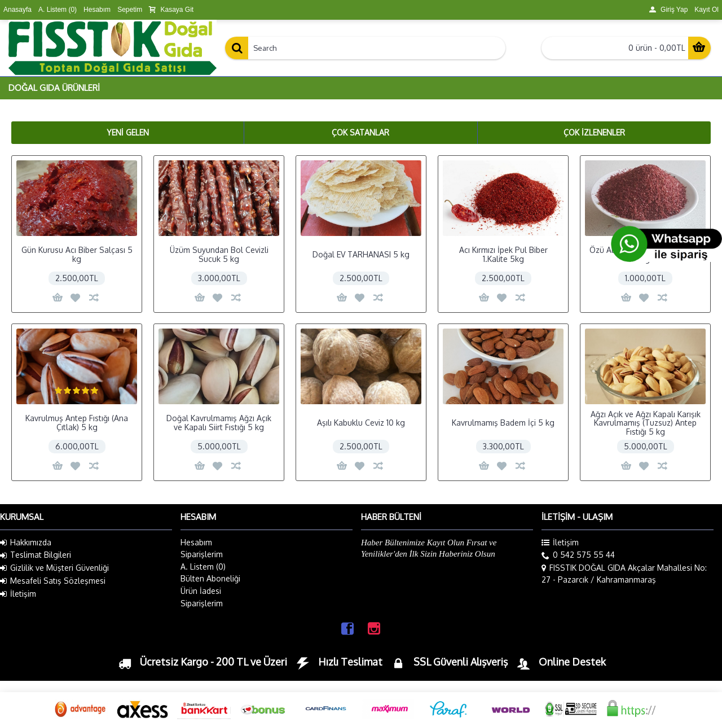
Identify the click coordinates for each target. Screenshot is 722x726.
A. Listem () (203, 566)
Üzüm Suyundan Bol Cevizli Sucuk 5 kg (219, 254)
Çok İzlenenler (594, 132)
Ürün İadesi (200, 591)
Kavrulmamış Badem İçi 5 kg (503, 422)
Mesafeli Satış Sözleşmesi (52, 581)
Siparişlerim (201, 554)
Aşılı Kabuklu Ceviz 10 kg (361, 422)
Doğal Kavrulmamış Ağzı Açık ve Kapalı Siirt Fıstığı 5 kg (218, 422)
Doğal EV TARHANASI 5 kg (361, 254)
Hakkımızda (25, 542)
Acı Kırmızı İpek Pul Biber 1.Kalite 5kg (503, 254)
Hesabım (196, 542)
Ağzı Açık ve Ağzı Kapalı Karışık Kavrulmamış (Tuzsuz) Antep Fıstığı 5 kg (646, 422)
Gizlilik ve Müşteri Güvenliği (54, 568)
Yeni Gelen (128, 132)
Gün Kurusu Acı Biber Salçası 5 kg (77, 254)
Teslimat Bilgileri (35, 555)
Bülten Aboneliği (210, 578)
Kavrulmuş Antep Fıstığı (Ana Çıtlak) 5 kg (76, 422)
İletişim (18, 594)
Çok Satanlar (360, 132)
